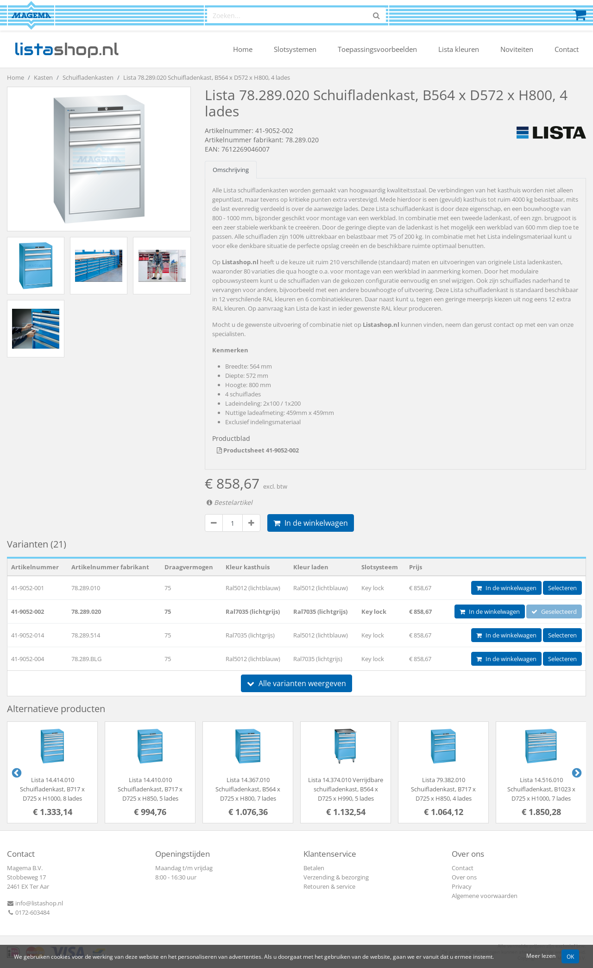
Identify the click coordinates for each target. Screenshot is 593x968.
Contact (567, 49)
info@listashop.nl (35, 903)
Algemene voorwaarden (484, 896)
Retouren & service (329, 886)
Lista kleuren (458, 49)
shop (66, 49)
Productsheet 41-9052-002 (258, 450)
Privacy (462, 886)
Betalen (313, 868)
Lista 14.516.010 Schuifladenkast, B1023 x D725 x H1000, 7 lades (541, 789)
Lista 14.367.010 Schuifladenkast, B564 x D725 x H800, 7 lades (247, 789)
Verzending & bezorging (336, 877)
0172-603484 (28, 912)
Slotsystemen (295, 49)
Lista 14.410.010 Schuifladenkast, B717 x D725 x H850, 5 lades (150, 789)
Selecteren (562, 588)
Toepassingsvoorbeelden (377, 49)
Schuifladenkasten (88, 77)
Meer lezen (540, 955)
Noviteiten (516, 49)
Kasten (43, 77)
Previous (15, 772)
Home (242, 49)
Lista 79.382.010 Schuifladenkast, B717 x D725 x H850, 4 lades (443, 789)
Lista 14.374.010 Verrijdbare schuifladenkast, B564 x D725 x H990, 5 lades (345, 789)
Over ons (464, 877)
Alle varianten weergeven (296, 683)
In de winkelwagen (310, 523)
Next (575, 772)
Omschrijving (231, 170)
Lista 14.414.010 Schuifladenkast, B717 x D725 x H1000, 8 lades (52, 789)
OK (570, 956)
